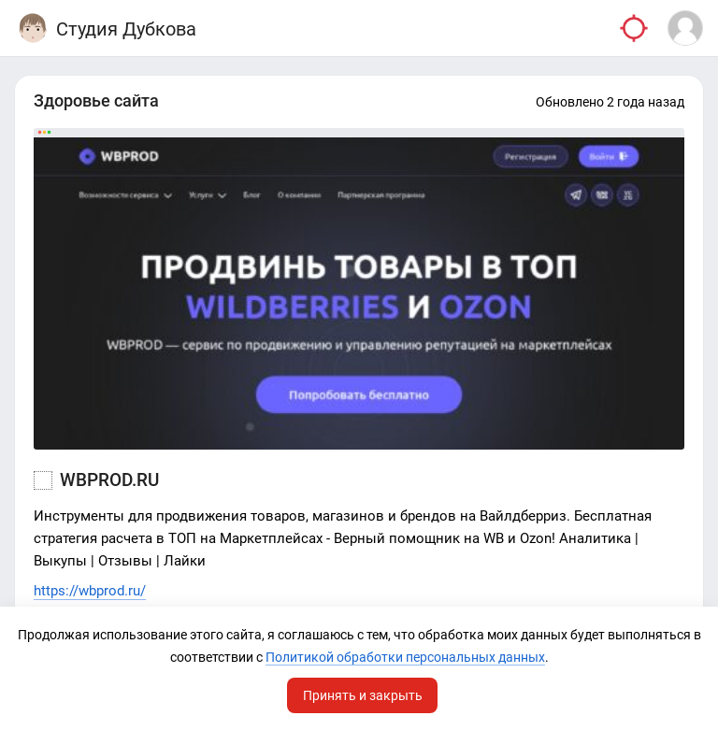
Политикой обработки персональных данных (405, 657)
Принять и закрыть (363, 695)
